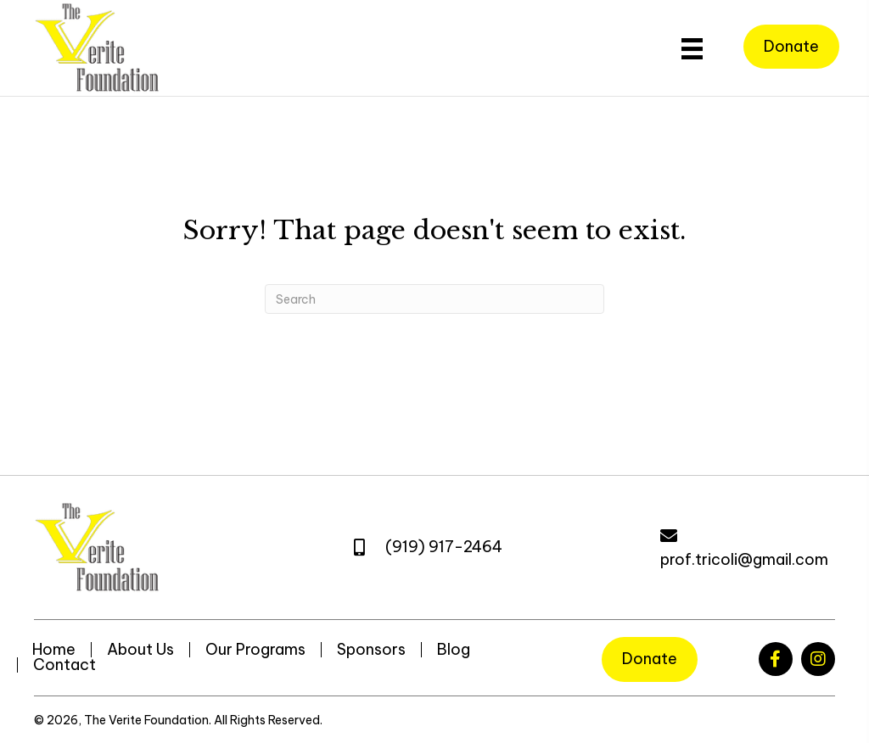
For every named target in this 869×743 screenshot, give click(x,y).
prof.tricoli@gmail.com (744, 559)
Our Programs (255, 649)
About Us (140, 649)
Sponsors (371, 649)
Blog (453, 649)
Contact (64, 665)
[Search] (434, 299)
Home (54, 649)
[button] (776, 659)
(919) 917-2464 (443, 546)
